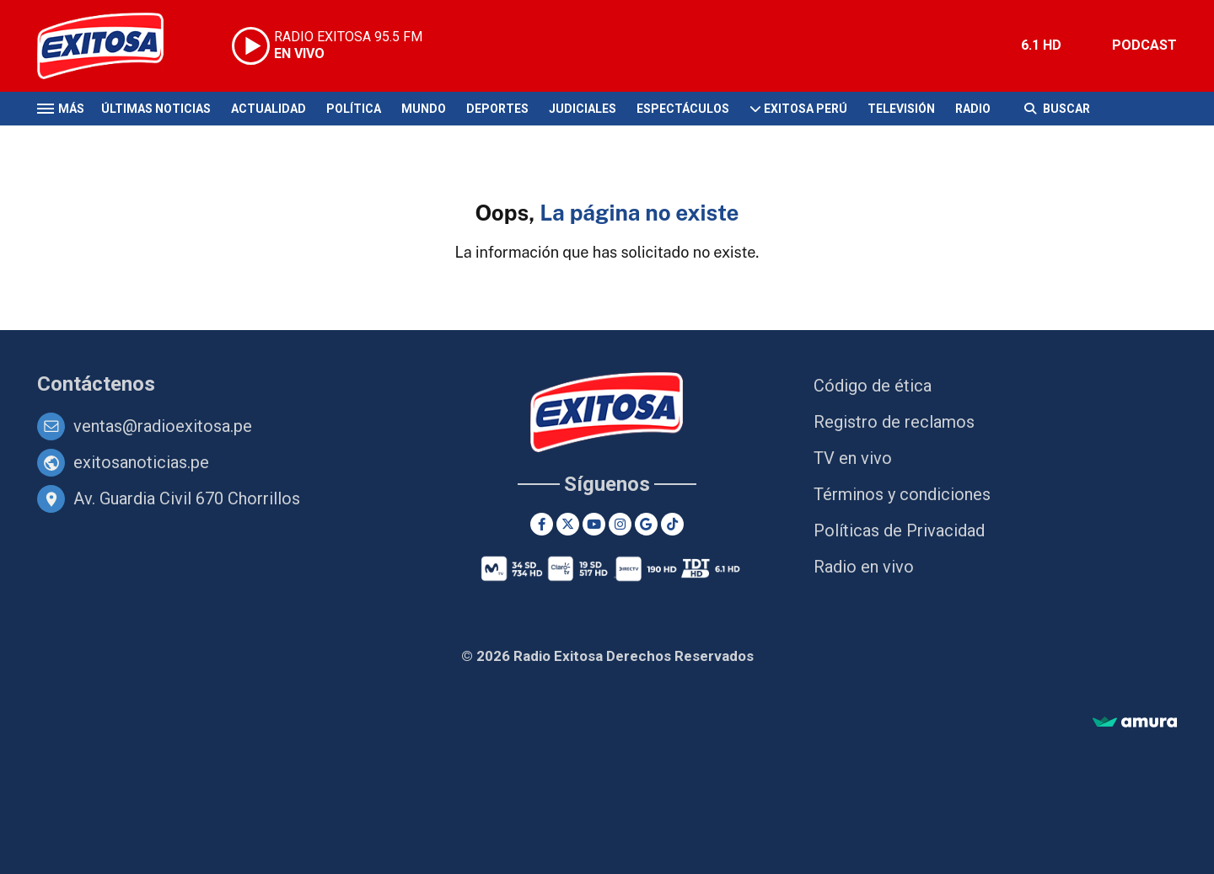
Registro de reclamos (894, 422)
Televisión (901, 108)
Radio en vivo (864, 567)
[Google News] (646, 524)
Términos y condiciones (902, 494)
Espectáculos (683, 108)
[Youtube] (594, 524)
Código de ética (873, 386)
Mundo (423, 108)
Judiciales (582, 108)
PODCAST (1144, 45)
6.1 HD (1041, 45)
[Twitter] (567, 524)
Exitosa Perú (805, 108)
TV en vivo (853, 458)
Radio (973, 108)
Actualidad (268, 108)
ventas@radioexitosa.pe (162, 426)
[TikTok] (672, 524)
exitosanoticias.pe (141, 462)
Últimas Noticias (156, 108)
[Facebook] (541, 524)
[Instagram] (620, 524)
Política (353, 108)
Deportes (497, 108)
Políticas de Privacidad (899, 530)
